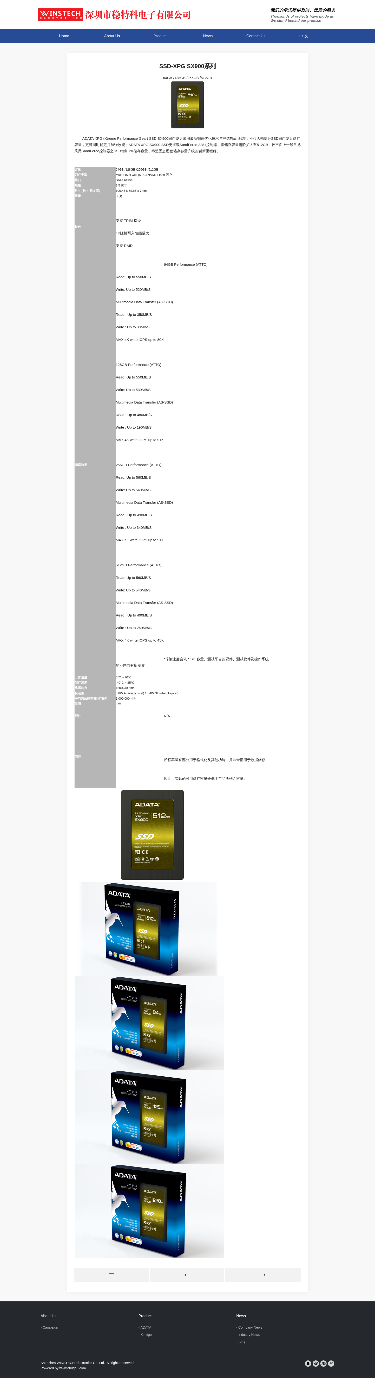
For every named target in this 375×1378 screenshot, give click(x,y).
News (208, 36)
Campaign (50, 1327)
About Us (112, 36)
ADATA (145, 1327)
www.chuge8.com (72, 1368)
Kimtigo (146, 1335)
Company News (250, 1327)
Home (64, 36)
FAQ (241, 1342)
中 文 (303, 36)
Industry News (249, 1335)
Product (160, 36)
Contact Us (255, 36)
